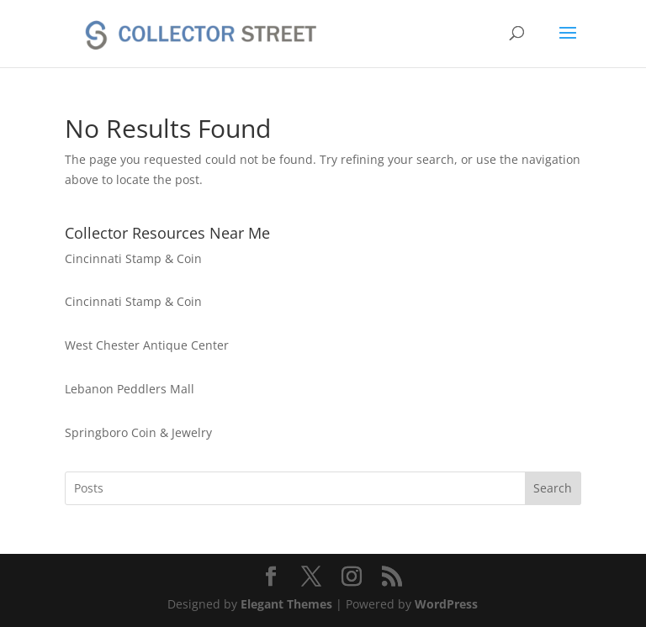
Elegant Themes (286, 604)
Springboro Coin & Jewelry (138, 432)
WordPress (446, 604)
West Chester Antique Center (147, 345)
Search (552, 488)
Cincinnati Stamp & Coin (133, 258)
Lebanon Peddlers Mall (129, 389)
